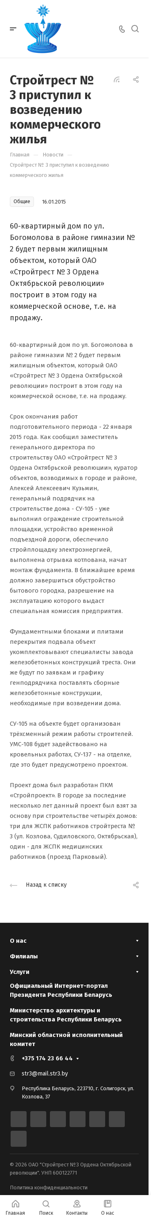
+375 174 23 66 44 (47, 1058)
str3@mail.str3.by (45, 1073)
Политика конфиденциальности (49, 1187)
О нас (18, 940)
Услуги (19, 972)
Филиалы (24, 956)
